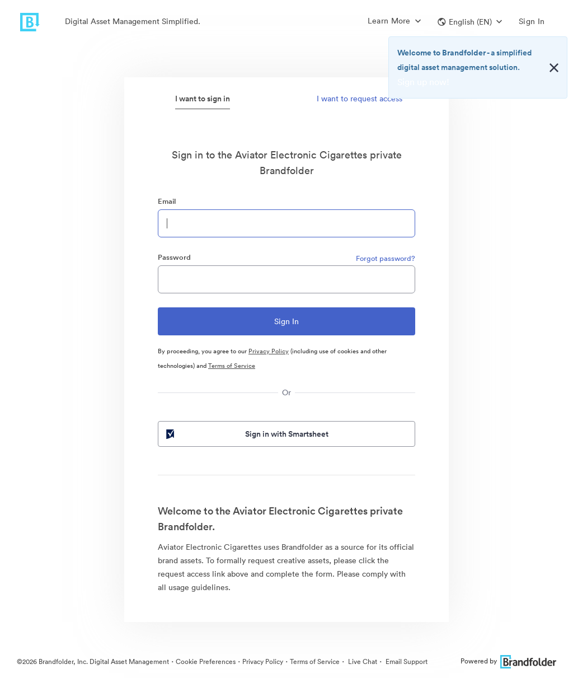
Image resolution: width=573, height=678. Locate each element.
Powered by (508, 661)
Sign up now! (423, 81)
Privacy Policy (268, 351)
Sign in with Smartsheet (246, 433)
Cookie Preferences (206, 661)
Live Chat (361, 661)
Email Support (406, 661)
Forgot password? (385, 258)
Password (174, 257)
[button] (469, 22)
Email (167, 201)
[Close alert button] (554, 68)
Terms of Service (231, 365)
